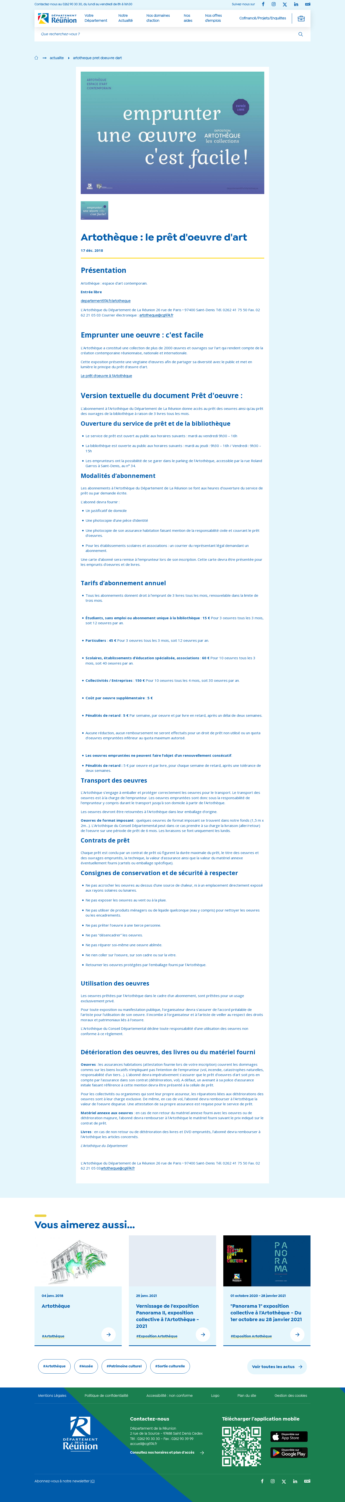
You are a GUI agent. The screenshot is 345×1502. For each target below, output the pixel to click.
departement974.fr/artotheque (106, 301)
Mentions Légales (52, 1395)
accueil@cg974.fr (143, 1444)
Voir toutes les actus (273, 1367)
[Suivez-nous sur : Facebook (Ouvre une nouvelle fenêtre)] (263, 4)
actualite (57, 58)
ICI (92, 1481)
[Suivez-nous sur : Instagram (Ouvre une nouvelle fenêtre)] (274, 4)
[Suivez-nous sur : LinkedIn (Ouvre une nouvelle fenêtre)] (296, 4)
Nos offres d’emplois (213, 18)
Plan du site (246, 1395)
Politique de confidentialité (106, 1395)
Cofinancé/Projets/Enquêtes (262, 18)
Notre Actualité (125, 18)
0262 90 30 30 (148, 1439)
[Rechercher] (301, 34)
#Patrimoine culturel (124, 1366)
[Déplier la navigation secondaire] (301, 18)
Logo (215, 1395)
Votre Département (96, 18)
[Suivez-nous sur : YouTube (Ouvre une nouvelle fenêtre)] (307, 4)
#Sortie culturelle (170, 1366)
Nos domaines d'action (158, 18)
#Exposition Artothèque (157, 1336)
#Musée (86, 1366)
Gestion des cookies (291, 1395)
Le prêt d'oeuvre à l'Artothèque (106, 376)
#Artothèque (53, 1336)
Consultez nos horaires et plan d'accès (162, 1452)
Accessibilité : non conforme (169, 1395)
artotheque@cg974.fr (156, 315)
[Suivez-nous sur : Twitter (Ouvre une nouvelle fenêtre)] (285, 5)
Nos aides (188, 18)
